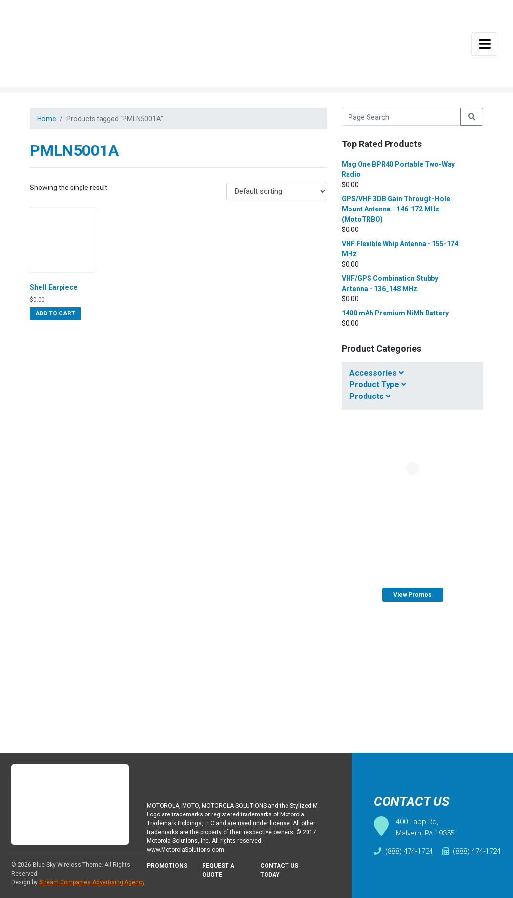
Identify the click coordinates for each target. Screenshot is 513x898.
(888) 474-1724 (403, 851)
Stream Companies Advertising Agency (91, 882)
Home (47, 119)
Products (369, 396)
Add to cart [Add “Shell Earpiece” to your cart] (55, 317)
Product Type (377, 384)
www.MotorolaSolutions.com (188, 851)
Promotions (168, 868)
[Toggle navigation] (484, 44)
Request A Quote (220, 872)
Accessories (376, 372)
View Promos (412, 594)
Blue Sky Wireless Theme (67, 864)
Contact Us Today (280, 872)
